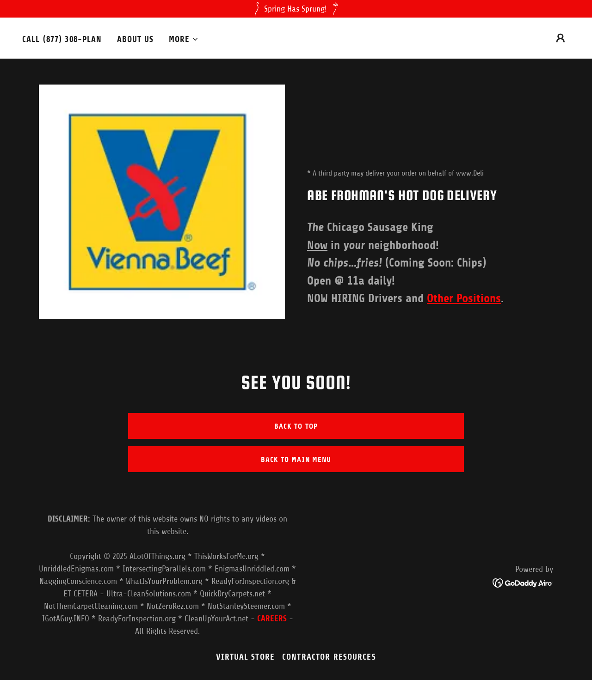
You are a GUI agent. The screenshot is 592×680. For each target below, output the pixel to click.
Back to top (295, 426)
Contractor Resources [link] (329, 657)
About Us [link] (135, 39)
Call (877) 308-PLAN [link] (62, 39)
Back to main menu (296, 459)
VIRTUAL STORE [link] (245, 657)
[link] (523, 582)
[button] (184, 39)
